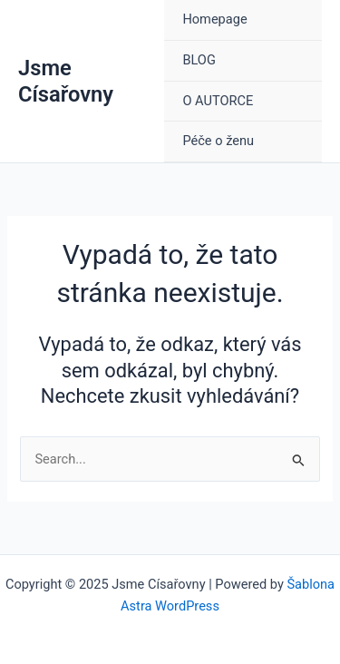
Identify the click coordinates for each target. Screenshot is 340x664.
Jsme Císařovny (65, 80)
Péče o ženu (218, 140)
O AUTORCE (217, 101)
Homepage (214, 19)
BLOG (198, 60)
